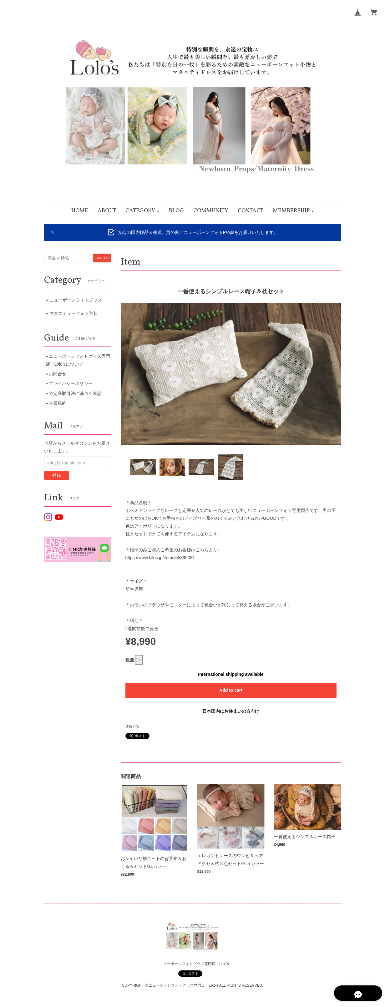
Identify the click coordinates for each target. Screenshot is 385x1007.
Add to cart (230, 690)
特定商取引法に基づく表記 (75, 393)
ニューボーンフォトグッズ (75, 299)
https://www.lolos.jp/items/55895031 (160, 557)
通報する (132, 726)
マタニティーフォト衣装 (73, 313)
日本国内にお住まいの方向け (230, 711)
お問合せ (57, 373)
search (102, 257)
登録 (56, 475)
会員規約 (57, 403)
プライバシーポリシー (71, 383)
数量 (129, 659)
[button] (142, 211)
